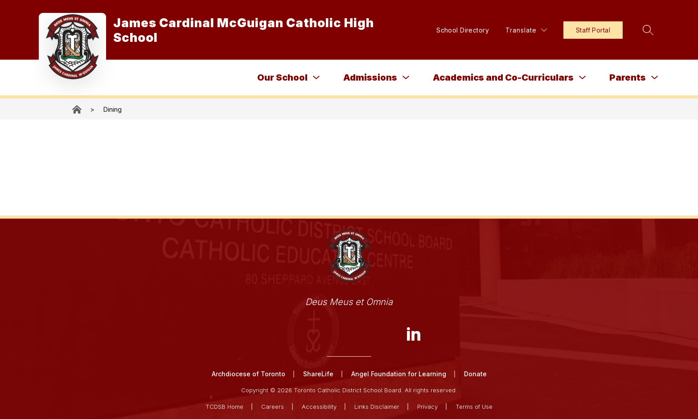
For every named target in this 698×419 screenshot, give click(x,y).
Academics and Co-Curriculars (503, 77)
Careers (272, 406)
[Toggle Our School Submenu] (316, 78)
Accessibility (319, 406)
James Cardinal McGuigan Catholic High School (77, 109)
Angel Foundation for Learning (398, 374)
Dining (112, 109)
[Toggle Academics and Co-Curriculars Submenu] (582, 78)
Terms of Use (474, 406)
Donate (475, 374)
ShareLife (318, 374)
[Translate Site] (526, 30)
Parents (627, 77)
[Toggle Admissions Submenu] (406, 78)
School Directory (462, 30)
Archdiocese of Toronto (248, 374)
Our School (282, 77)
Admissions (370, 77)
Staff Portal (593, 30)
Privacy (427, 406)
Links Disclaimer (376, 406)
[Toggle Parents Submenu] (654, 78)
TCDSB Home (224, 406)
